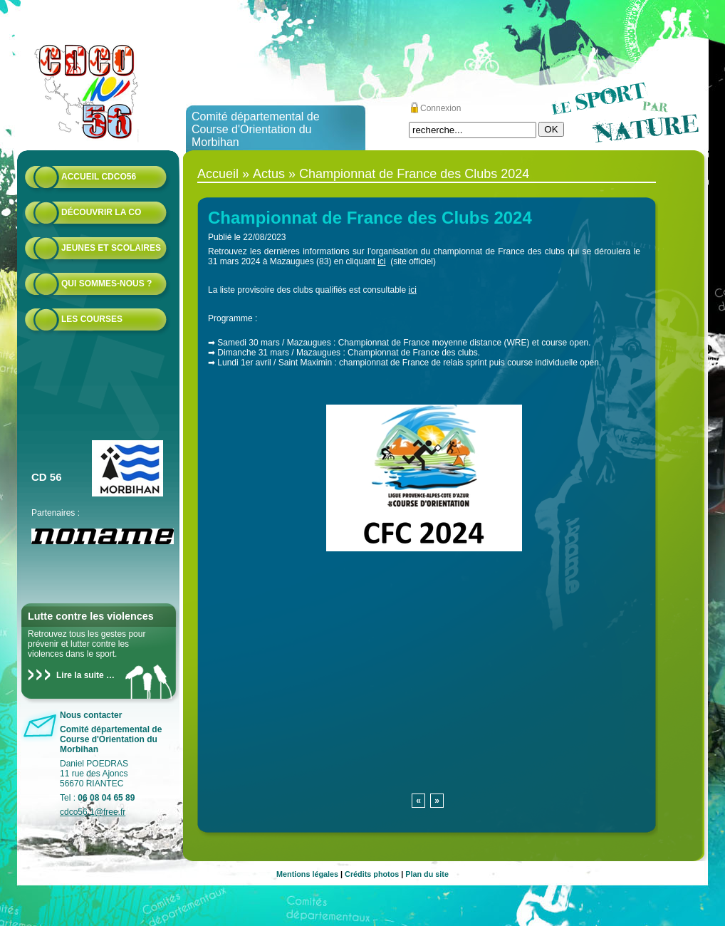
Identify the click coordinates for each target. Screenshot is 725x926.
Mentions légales (307, 874)
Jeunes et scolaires (111, 248)
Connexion (440, 108)
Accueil (218, 174)
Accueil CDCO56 (98, 177)
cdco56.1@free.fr (92, 812)
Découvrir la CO (101, 212)
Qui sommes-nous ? (106, 283)
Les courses (91, 319)
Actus (269, 174)
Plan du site (427, 874)
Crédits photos (372, 874)
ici (381, 261)
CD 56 (46, 477)
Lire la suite (80, 675)
